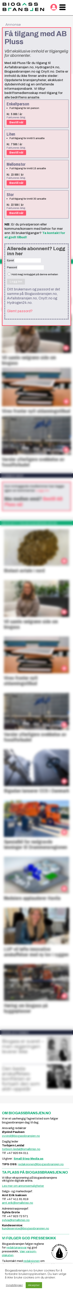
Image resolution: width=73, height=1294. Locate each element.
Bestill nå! (16, 122)
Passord (12, 267)
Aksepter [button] (34, 1285)
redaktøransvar (16, 1247)
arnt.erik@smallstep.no (17, 1202)
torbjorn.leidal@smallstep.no (21, 1149)
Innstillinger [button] (14, 1285)
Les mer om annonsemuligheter (23, 1185)
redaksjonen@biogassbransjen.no (41, 1164)
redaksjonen (31, 1260)
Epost (10, 260)
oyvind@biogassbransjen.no (21, 1135)
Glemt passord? (20, 311)
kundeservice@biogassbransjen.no (25, 1228)
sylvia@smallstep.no (16, 1220)
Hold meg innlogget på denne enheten (33, 274)
